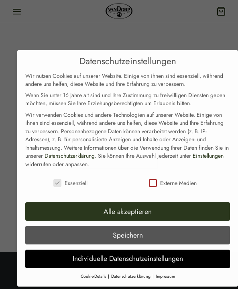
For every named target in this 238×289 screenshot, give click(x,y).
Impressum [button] (165, 267)
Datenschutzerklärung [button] (131, 267)
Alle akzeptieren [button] (128, 201)
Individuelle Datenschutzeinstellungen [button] (128, 249)
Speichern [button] (128, 225)
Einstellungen (208, 146)
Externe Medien (173, 173)
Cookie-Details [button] (94, 267)
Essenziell (70, 173)
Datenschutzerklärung (70, 146)
